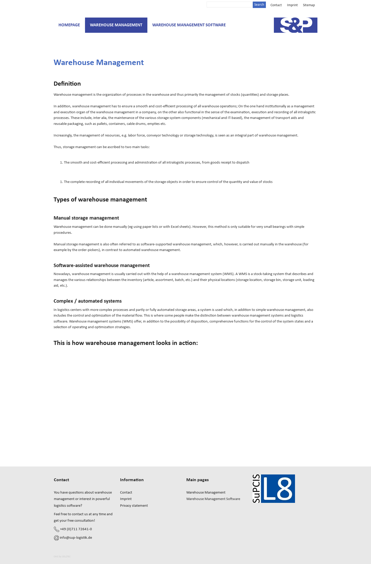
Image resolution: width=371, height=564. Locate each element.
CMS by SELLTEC (62, 556)
